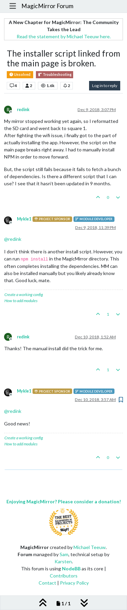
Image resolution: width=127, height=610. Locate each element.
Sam (64, 554)
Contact (47, 583)
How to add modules (21, 300)
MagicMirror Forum (47, 5)
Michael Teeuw (89, 547)
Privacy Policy (74, 583)
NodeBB (71, 568)
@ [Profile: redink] (12, 239)
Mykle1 (24, 219)
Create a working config (23, 294)
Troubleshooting (54, 74)
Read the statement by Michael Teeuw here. (64, 36)
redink (23, 109)
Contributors (64, 576)
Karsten (63, 561)
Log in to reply (104, 85)
